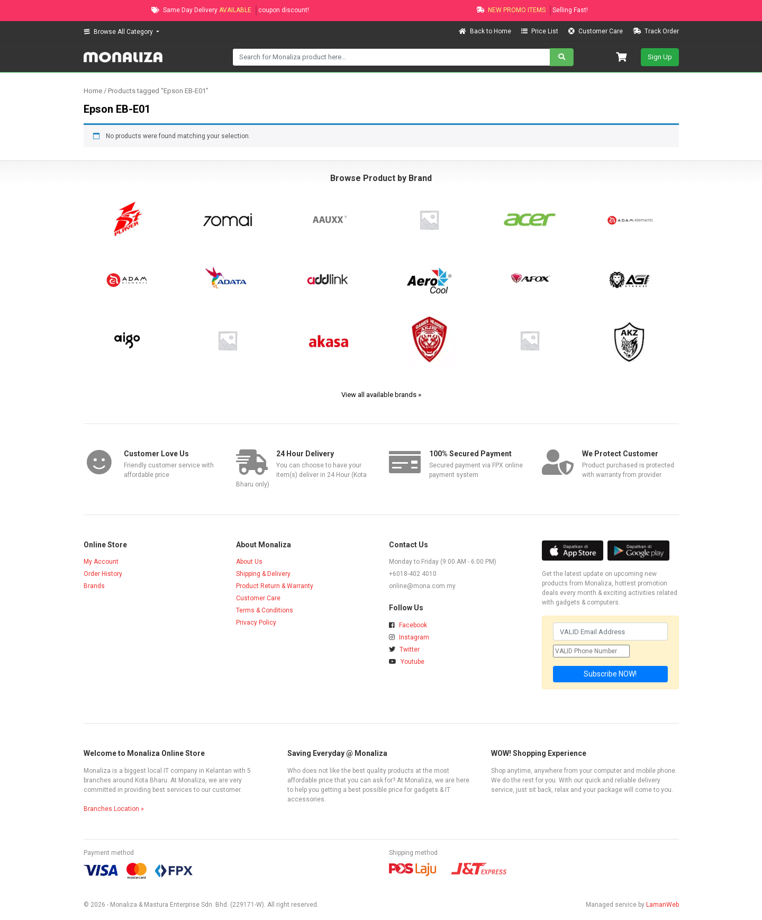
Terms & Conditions (264, 610)
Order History (103, 574)
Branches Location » (114, 809)
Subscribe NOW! (610, 674)
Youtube (406, 661)
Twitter (404, 649)
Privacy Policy (256, 622)
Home (93, 91)
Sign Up (660, 57)
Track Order (656, 31)
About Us (249, 561)
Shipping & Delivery (263, 574)
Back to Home (486, 31)
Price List (540, 31)
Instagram (409, 637)
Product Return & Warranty (274, 586)
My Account (101, 561)
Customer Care (596, 31)
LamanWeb (662, 904)
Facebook (408, 625)
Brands (94, 586)
